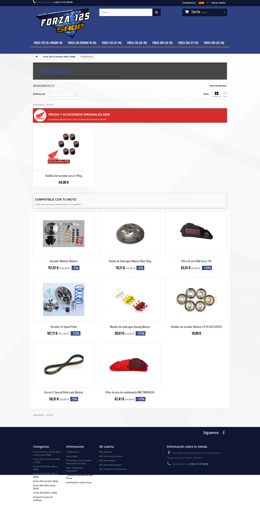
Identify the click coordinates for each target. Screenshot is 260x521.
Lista (225, 94)
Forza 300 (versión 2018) (45, 481)
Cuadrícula (216, 94)
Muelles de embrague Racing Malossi (130, 327)
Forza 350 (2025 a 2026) (45, 492)
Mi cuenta (106, 447)
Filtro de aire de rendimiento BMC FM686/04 (130, 392)
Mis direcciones (107, 460)
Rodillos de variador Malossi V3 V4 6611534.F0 (196, 327)
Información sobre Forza (78, 482)
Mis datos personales (110, 465)
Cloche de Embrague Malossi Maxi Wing (130, 261)
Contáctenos (188, 2)
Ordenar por (39, 94)
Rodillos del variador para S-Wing (63, 175)
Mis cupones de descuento (113, 469)
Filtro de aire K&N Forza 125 (196, 261)
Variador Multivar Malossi (63, 261)
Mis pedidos (105, 452)
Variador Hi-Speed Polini (63, 327)
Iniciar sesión (218, 2)
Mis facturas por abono (111, 456)
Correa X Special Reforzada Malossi (63, 392)
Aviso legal (71, 456)
